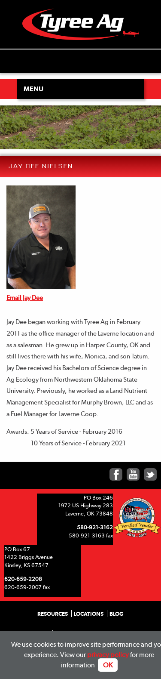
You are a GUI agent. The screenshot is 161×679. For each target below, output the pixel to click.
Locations (88, 613)
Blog (116, 613)
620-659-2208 (23, 578)
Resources (52, 613)
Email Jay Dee (24, 298)
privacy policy (108, 655)
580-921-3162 (95, 527)
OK (107, 665)
